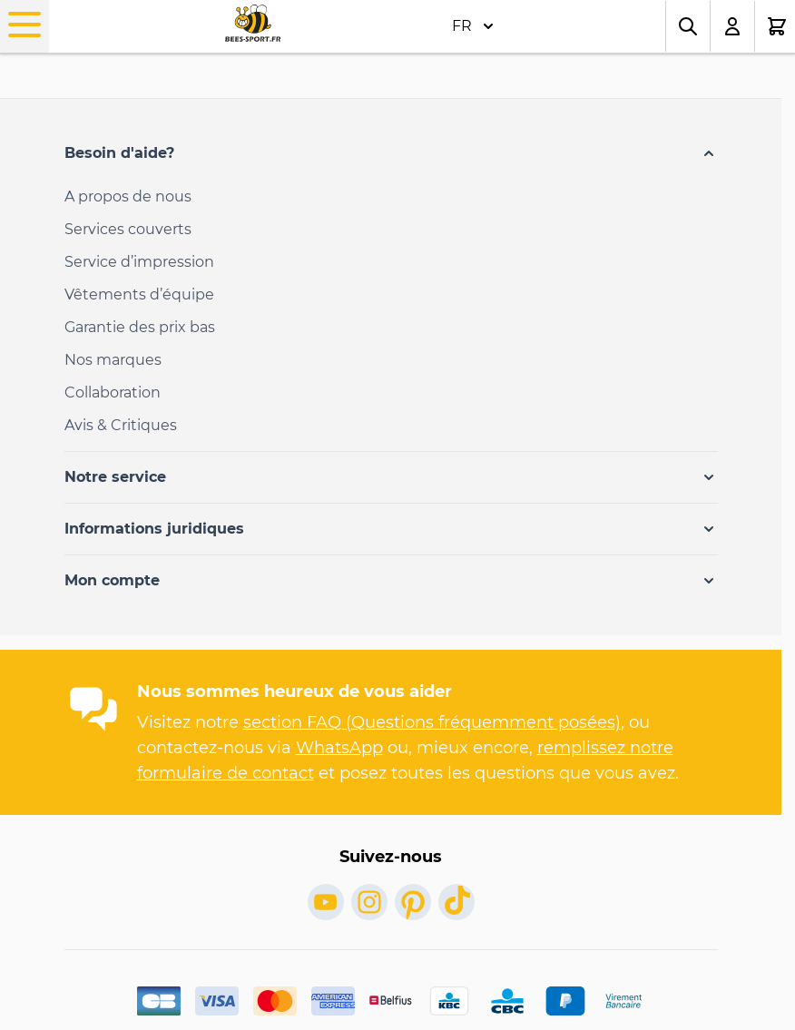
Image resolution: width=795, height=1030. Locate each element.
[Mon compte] (733, 26)
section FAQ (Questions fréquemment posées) (432, 722)
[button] (391, 153)
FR (473, 26)
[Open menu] (24, 24)
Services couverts (127, 229)
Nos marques (113, 359)
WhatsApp (339, 748)
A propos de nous (127, 196)
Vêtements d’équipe (139, 294)
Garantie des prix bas (139, 327)
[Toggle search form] (688, 26)
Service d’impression (139, 261)
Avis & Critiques (120, 425)
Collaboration (112, 392)
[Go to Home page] (252, 23)
